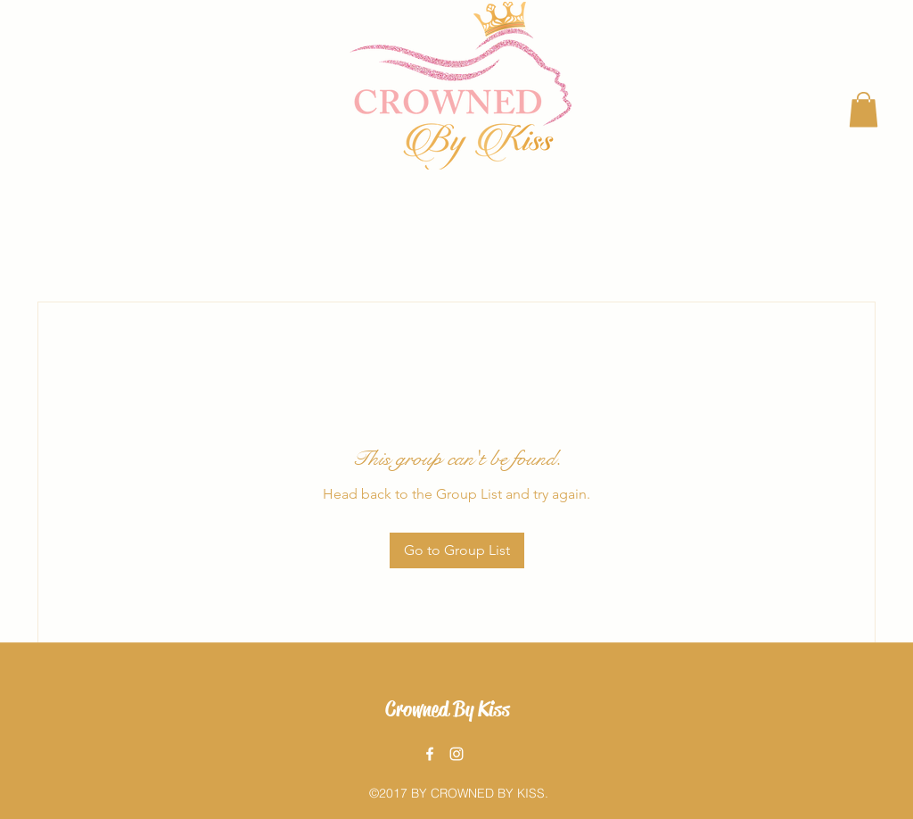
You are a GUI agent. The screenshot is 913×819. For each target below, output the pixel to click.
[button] (863, 109)
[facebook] (430, 754)
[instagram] (456, 754)
